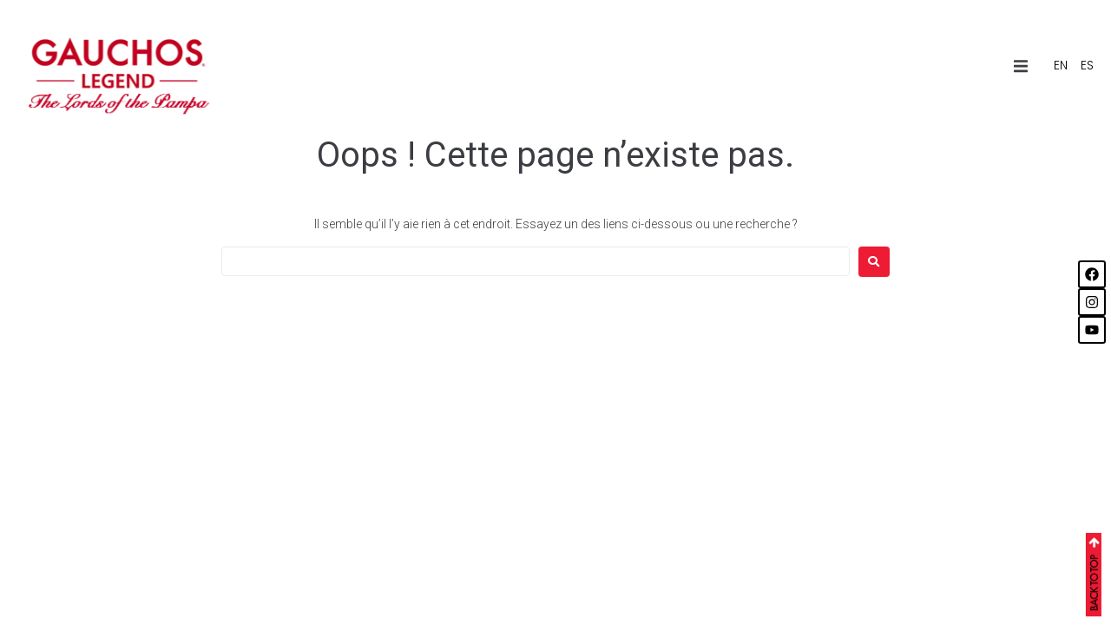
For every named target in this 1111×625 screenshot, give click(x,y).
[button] (1020, 66)
